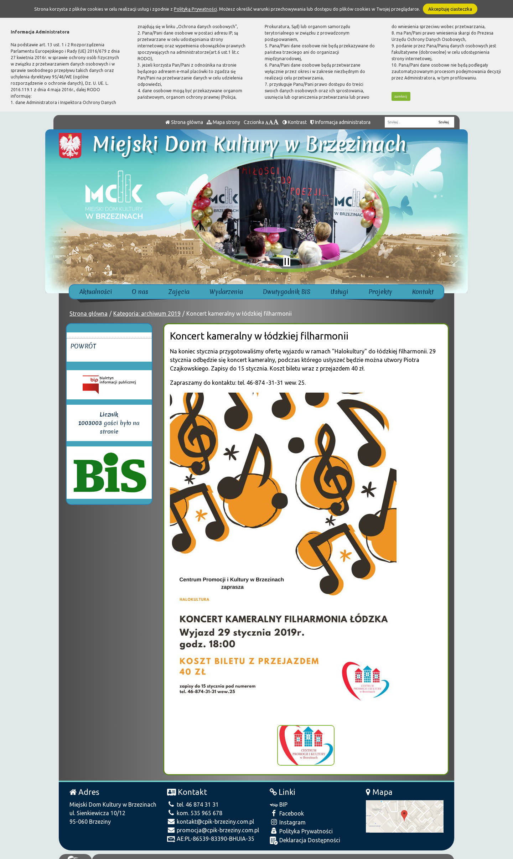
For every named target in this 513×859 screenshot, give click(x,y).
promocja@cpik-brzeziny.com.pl (213, 824)
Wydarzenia (226, 292)
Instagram (288, 816)
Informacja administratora (340, 122)
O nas (140, 292)
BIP (278, 799)
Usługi (339, 292)
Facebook (287, 807)
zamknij (400, 96)
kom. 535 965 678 (194, 807)
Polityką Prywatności (195, 8)
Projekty (380, 292)
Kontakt (423, 292)
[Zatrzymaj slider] (287, 261)
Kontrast (295, 122)
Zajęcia (179, 292)
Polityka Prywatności (301, 825)
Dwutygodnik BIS (287, 292)
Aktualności (95, 292)
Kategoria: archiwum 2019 (147, 313)
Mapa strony (223, 122)
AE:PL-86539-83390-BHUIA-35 (210, 833)
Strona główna (184, 122)
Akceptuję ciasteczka (450, 8)
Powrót (83, 346)
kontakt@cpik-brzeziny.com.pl (210, 816)
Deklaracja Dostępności (305, 835)
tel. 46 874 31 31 (193, 799)
